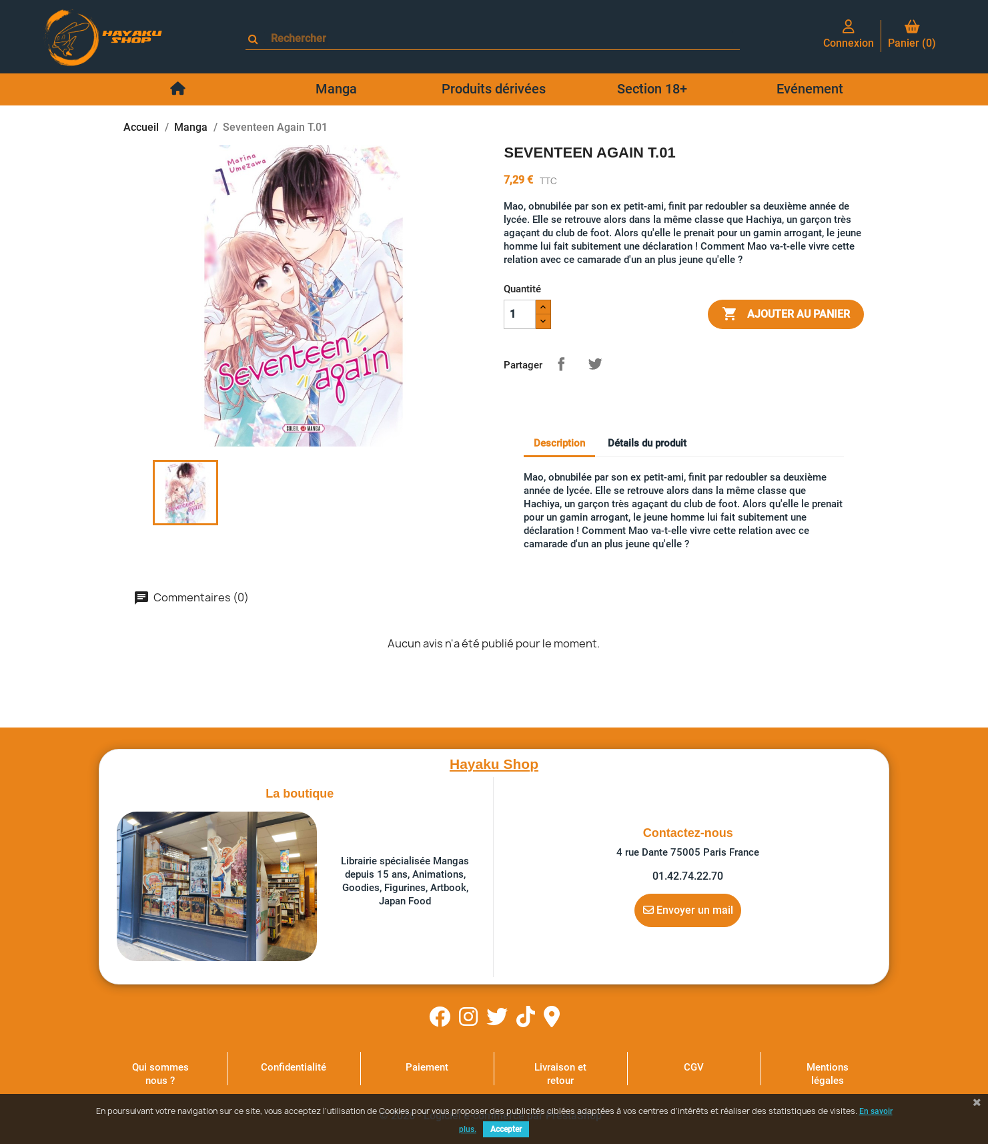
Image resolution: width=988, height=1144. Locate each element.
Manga (336, 89)
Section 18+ (652, 89)
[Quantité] (520, 314)
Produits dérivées (494, 89)
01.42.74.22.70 (687, 876)
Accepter (506, 1129)
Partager (561, 363)
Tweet (595, 363)
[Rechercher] (498, 38)
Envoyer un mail (688, 909)
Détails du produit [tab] (647, 443)
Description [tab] (559, 443)
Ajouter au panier (786, 314)
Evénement (810, 89)
